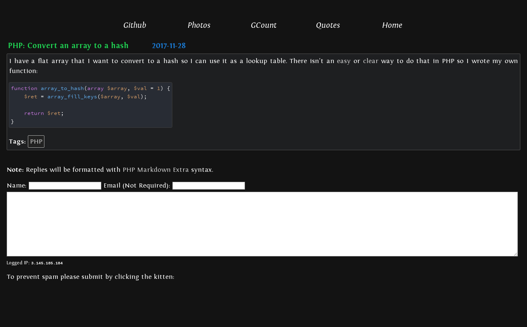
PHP (36, 141)
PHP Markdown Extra (156, 169)
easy (344, 61)
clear (370, 61)
